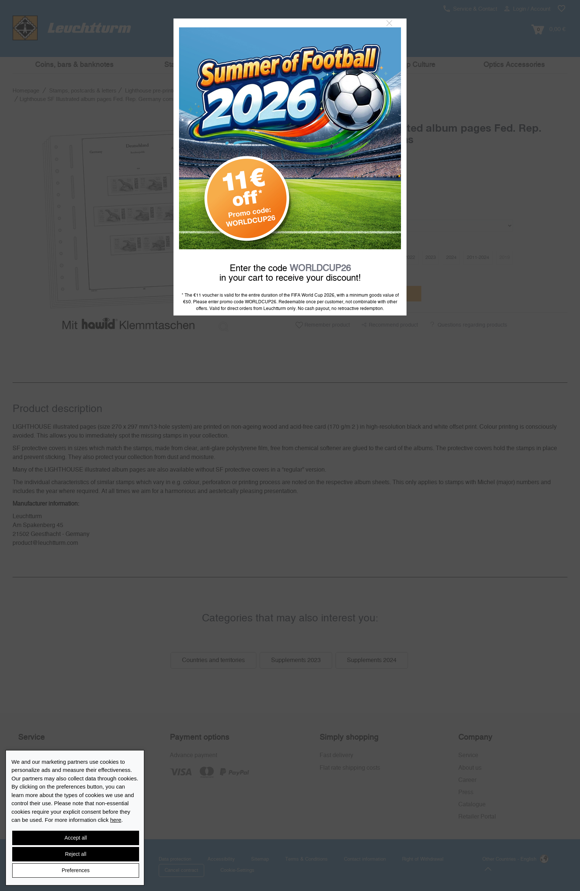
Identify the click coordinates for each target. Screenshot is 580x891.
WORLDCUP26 (320, 268)
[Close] (389, 23)
